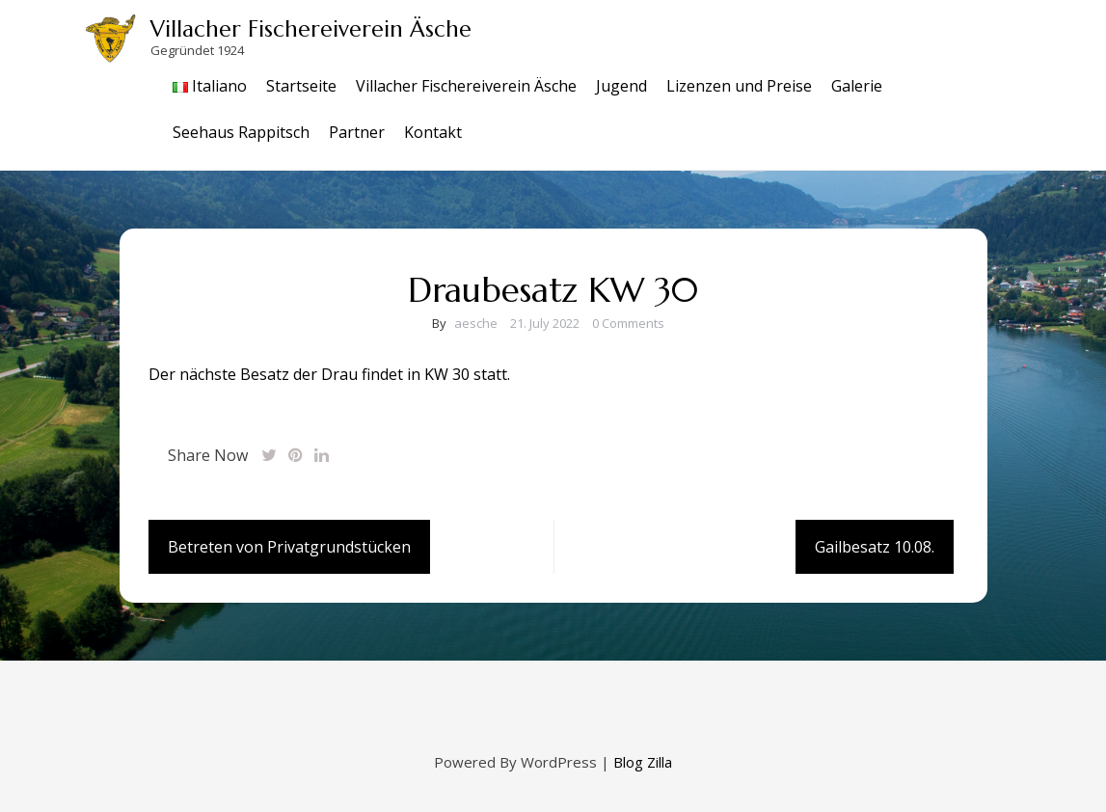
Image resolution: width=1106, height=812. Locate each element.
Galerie (856, 85)
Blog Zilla (642, 761)
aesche (476, 323)
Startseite (301, 85)
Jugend (621, 85)
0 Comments (628, 323)
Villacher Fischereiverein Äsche (311, 28)
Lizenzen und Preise (739, 85)
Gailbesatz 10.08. (874, 546)
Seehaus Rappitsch (241, 132)
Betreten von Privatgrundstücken (289, 546)
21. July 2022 (545, 323)
